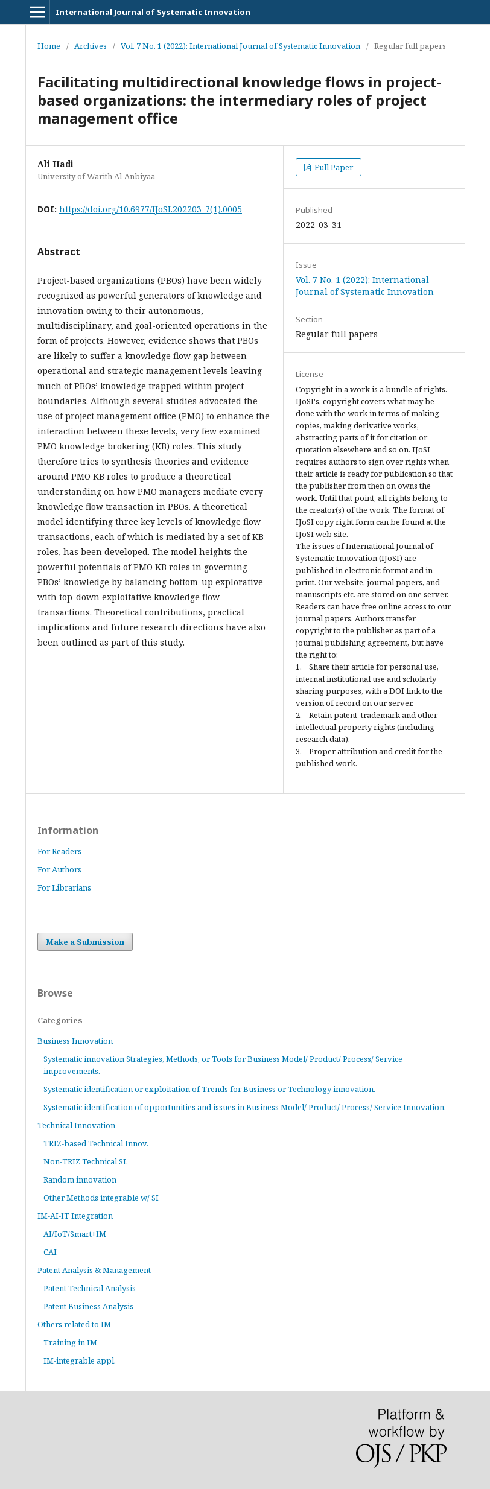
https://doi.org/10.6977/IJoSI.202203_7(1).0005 (150, 209)
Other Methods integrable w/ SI (101, 1197)
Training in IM (70, 1342)
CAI (50, 1251)
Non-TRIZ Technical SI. (85, 1161)
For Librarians (64, 887)
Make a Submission (85, 941)
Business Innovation (75, 1040)
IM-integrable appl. (79, 1360)
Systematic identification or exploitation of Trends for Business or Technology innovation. (209, 1089)
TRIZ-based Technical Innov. (95, 1143)
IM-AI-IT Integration (75, 1215)
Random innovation (79, 1179)
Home (48, 45)
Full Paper (333, 167)
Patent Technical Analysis (89, 1288)
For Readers (59, 851)
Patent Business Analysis (88, 1306)
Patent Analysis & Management (94, 1270)
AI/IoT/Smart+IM (74, 1233)
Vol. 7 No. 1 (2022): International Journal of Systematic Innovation (240, 45)
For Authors (59, 869)
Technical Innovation (76, 1125)
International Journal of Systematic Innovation (153, 12)
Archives (90, 45)
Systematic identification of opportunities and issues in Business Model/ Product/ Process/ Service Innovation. (244, 1107)
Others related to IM (74, 1324)
